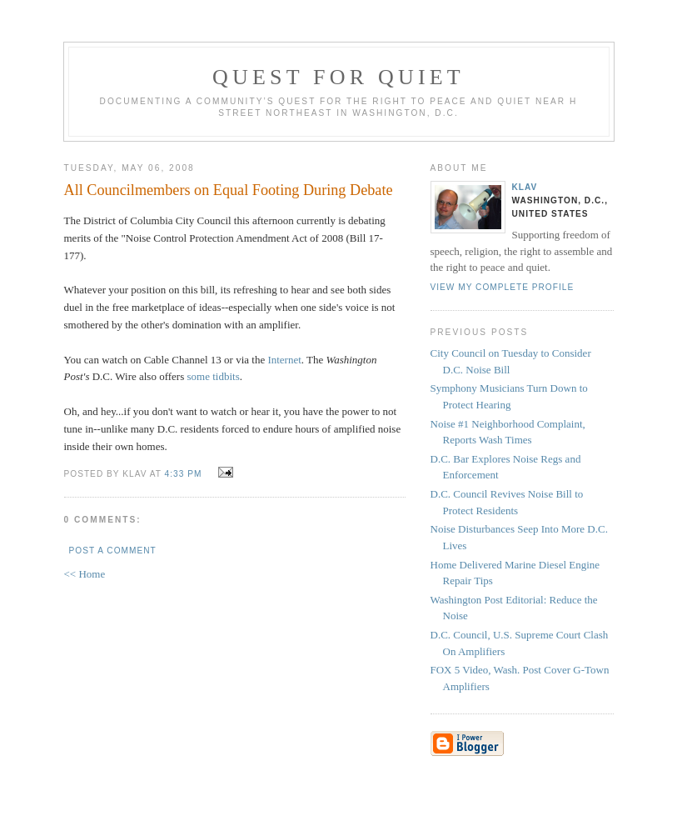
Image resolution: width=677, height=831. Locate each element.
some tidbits (213, 376)
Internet (284, 359)
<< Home (85, 574)
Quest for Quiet (338, 77)
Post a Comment (113, 550)
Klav (525, 187)
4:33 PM (183, 473)
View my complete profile (503, 287)
